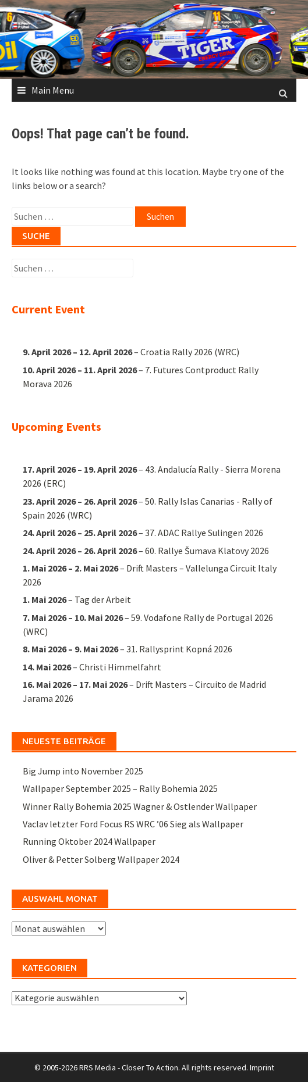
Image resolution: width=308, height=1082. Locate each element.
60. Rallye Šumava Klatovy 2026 (207, 550)
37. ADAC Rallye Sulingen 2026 (204, 532)
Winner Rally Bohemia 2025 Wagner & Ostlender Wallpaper (140, 806)
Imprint (262, 1067)
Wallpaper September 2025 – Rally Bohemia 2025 (120, 788)
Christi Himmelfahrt (120, 666)
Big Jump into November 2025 (83, 771)
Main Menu (52, 90)
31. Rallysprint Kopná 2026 (179, 649)
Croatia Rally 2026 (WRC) (189, 352)
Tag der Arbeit (103, 599)
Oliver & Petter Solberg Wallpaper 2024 (101, 859)
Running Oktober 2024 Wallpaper (89, 841)
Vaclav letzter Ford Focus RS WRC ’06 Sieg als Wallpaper (133, 824)
